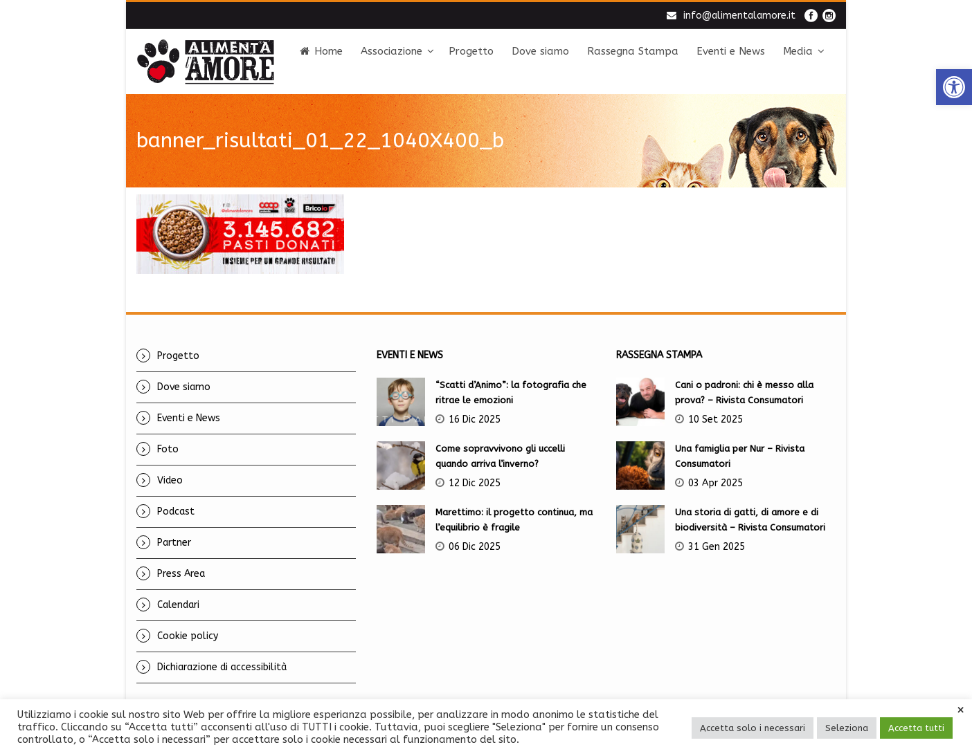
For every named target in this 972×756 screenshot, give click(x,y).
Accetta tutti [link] (916, 728)
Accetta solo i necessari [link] (752, 728)
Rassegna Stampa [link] (632, 51)
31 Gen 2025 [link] (716, 547)
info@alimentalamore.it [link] (739, 15)
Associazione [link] (391, 51)
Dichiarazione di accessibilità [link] (222, 667)
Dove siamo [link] (540, 51)
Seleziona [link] (846, 728)
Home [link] (321, 51)
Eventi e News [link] (730, 51)
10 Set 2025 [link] (715, 419)
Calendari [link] (178, 605)
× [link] (960, 710)
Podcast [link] (176, 511)
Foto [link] (168, 449)
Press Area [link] (181, 574)
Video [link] (170, 480)
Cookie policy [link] (187, 636)
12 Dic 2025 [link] (475, 483)
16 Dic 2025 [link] (475, 419)
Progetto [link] (471, 51)
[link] (954, 87)
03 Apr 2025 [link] (715, 483)
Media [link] (798, 51)
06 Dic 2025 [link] (475, 547)
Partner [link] (174, 542)
